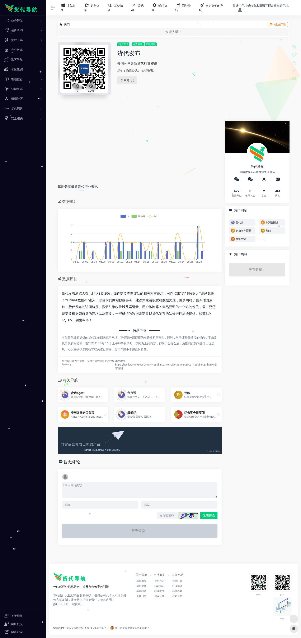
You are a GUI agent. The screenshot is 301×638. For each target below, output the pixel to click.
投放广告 (278, 24)
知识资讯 (123, 44)
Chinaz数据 (75, 300)
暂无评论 (72, 461)
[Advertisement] (253, 71)
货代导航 (79, 627)
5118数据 (188, 293)
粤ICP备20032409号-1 (96, 627)
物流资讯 (138, 44)
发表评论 (209, 515)
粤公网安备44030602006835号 (130, 627)
